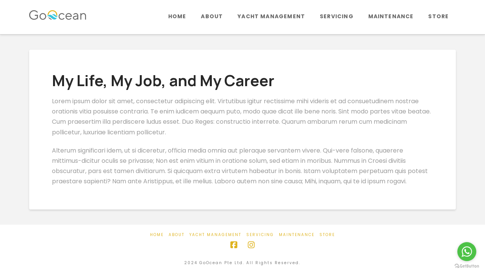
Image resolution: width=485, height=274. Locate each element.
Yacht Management (215, 234)
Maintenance (296, 234)
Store (327, 234)
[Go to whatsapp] (466, 251)
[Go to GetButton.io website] (467, 266)
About (177, 234)
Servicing (260, 234)
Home (157, 234)
